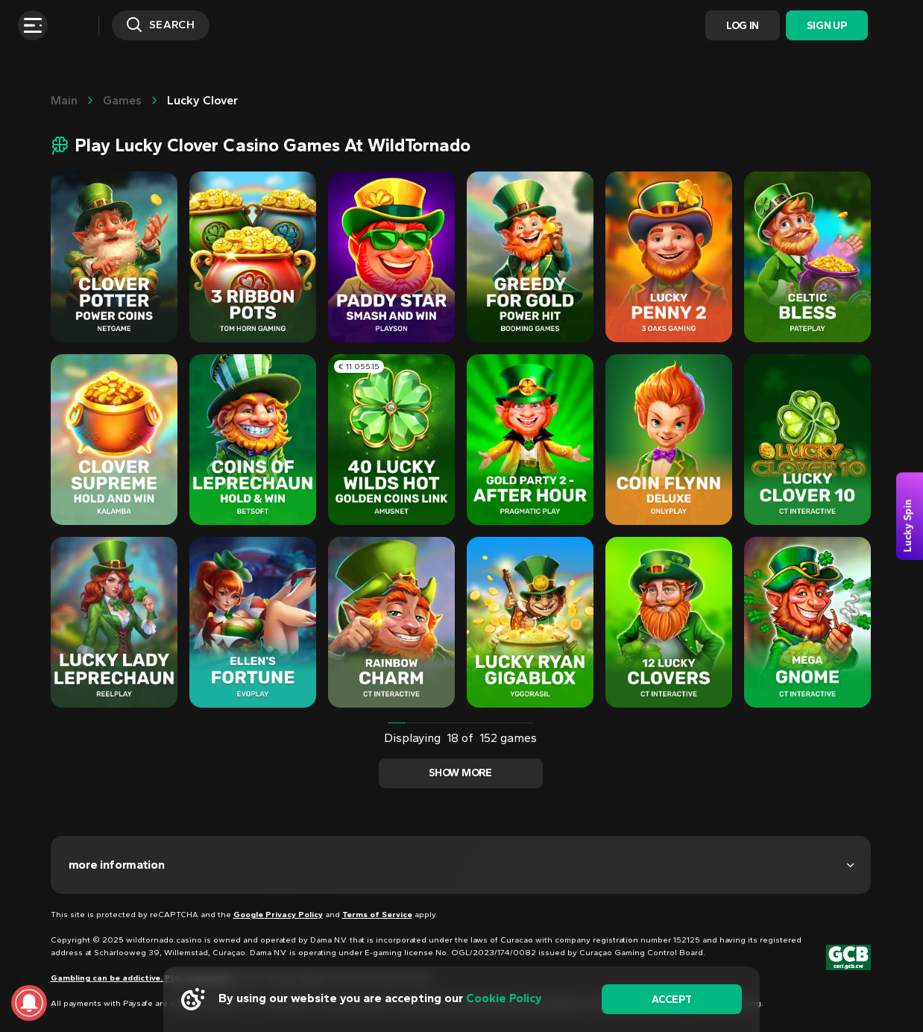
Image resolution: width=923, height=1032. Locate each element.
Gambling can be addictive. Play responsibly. (142, 978)
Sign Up (826, 25)
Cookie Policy (504, 998)
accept (671, 999)
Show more (460, 773)
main (64, 100)
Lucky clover (202, 100)
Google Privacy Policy (278, 914)
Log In (742, 25)
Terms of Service (377, 914)
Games (122, 100)
